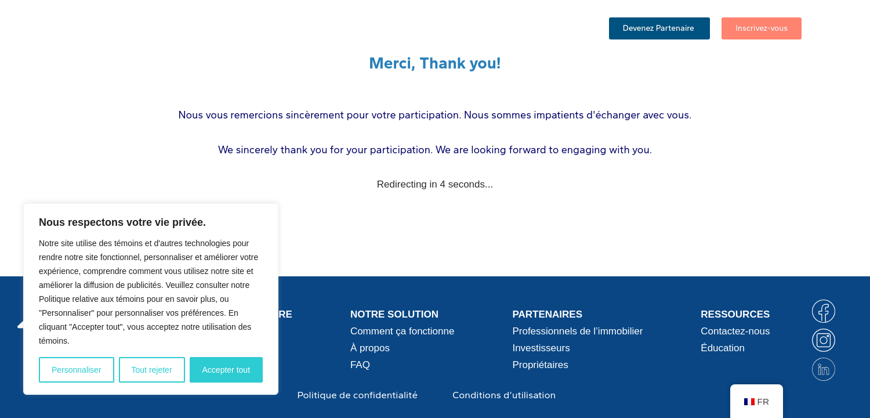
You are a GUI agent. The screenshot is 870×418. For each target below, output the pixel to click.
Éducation (480, 29)
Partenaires (371, 29)
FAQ (431, 29)
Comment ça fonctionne (261, 29)
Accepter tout (226, 369)
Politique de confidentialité (357, 395)
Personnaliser (77, 369)
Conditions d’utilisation (504, 395)
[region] (150, 299)
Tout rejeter (152, 369)
